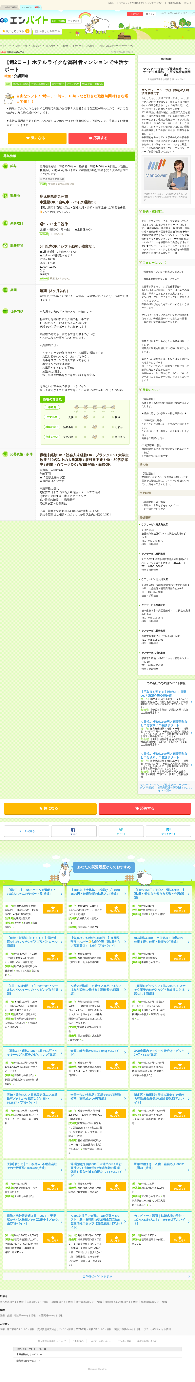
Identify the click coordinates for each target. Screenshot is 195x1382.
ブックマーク (168, 834)
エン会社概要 (124, 1341)
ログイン (150, 14)
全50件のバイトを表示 (98, 1276)
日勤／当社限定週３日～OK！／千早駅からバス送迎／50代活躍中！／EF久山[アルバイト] (33, 1219)
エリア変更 (74, 21)
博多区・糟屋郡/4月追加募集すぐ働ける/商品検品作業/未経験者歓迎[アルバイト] (159, 1098)
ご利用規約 (78, 1341)
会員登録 (135, 14)
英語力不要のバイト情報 (127, 1329)
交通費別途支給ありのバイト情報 (55, 1329)
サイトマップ (189, 13)
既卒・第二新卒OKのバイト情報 (17, 1329)
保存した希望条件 (49, 31)
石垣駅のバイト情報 (37, 1301)
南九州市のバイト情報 (12, 1301)
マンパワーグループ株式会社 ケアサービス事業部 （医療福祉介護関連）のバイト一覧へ (165, 787)
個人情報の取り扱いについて (52, 1341)
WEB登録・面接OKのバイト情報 (93, 1329)
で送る (27, 831)
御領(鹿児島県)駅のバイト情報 (121, 1301)
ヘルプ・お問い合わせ (170, 13)
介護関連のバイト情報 (51, 1315)
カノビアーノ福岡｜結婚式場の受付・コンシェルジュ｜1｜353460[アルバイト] (159, 1219)
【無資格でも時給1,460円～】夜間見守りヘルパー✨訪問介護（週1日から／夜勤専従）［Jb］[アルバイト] (95, 941)
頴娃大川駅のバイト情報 (89, 1301)
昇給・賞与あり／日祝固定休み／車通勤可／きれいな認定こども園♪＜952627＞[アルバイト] (32, 1098)
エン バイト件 (30, 7)
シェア (73, 834)
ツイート (121, 834)
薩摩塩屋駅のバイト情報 (154, 1301)
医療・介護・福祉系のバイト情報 (18, 1315)
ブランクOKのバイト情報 (157, 1329)
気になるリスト (17, 31)
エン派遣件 (9, 7)
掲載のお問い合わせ (147, 1341)
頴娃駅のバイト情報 (62, 1301)
